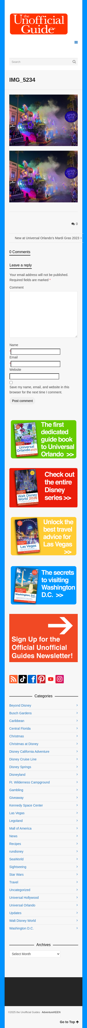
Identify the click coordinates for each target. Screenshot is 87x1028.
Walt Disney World (22, 920)
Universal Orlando (22, 905)
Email (14, 357)
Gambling (16, 790)
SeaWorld (16, 859)
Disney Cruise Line (23, 759)
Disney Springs (20, 767)
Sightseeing (17, 867)
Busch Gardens (20, 713)
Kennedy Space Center (26, 805)
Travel (13, 882)
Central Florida (20, 728)
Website (15, 369)
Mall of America (20, 828)
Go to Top (69, 1022)
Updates (15, 913)
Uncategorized (19, 890)
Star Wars (16, 874)
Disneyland (17, 774)
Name (14, 345)
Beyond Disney (20, 705)
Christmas (16, 736)
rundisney (16, 851)
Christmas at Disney (23, 744)
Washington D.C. (21, 928)
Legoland (16, 821)
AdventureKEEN (51, 1012)
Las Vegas (16, 813)
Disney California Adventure (29, 751)
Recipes (15, 844)
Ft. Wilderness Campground (29, 782)
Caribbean (16, 721)
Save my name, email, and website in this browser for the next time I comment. (39, 389)
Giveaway (16, 798)
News (13, 836)
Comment (17, 287)
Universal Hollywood (24, 897)
